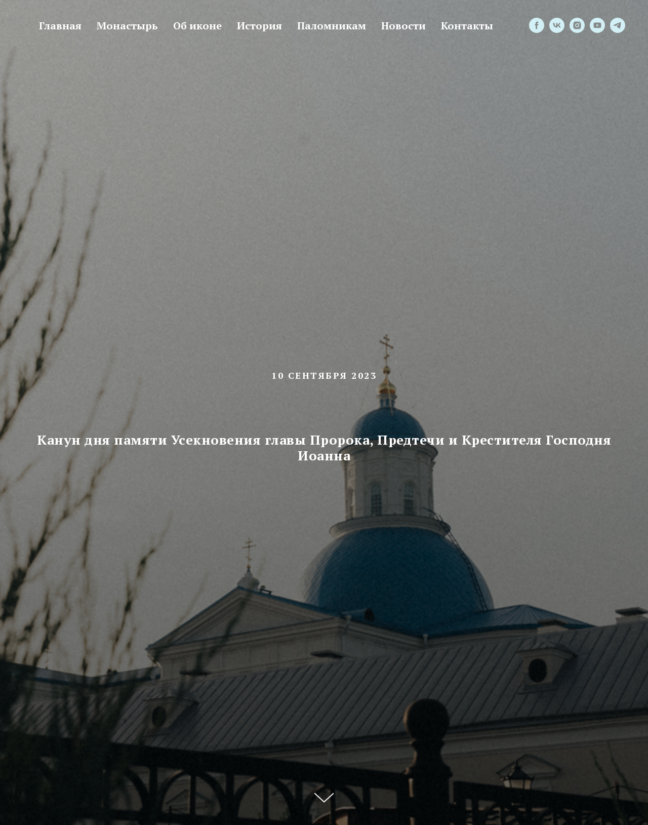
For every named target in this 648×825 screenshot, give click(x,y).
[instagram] (577, 25)
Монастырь (127, 25)
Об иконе (197, 25)
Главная (60, 25)
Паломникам (331, 25)
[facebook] (536, 25)
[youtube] (597, 25)
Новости (403, 25)
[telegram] (617, 25)
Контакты (467, 25)
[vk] (556, 25)
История (259, 25)
